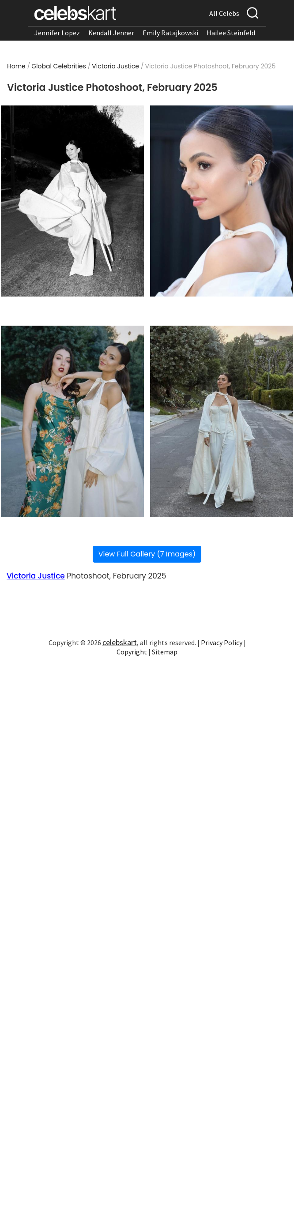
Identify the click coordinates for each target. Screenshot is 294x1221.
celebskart (119, 642)
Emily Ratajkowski (170, 32)
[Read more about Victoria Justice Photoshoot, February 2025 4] (222, 421)
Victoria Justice (115, 66)
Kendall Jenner (111, 32)
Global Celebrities (58, 66)
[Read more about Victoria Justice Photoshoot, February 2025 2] (222, 201)
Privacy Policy (221, 642)
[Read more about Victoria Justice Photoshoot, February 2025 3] (72, 421)
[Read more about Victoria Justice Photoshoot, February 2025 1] (72, 201)
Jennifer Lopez (57, 32)
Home (16, 66)
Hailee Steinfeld (231, 32)
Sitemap (164, 651)
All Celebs (224, 13)
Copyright (132, 651)
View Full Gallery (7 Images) (147, 554)
